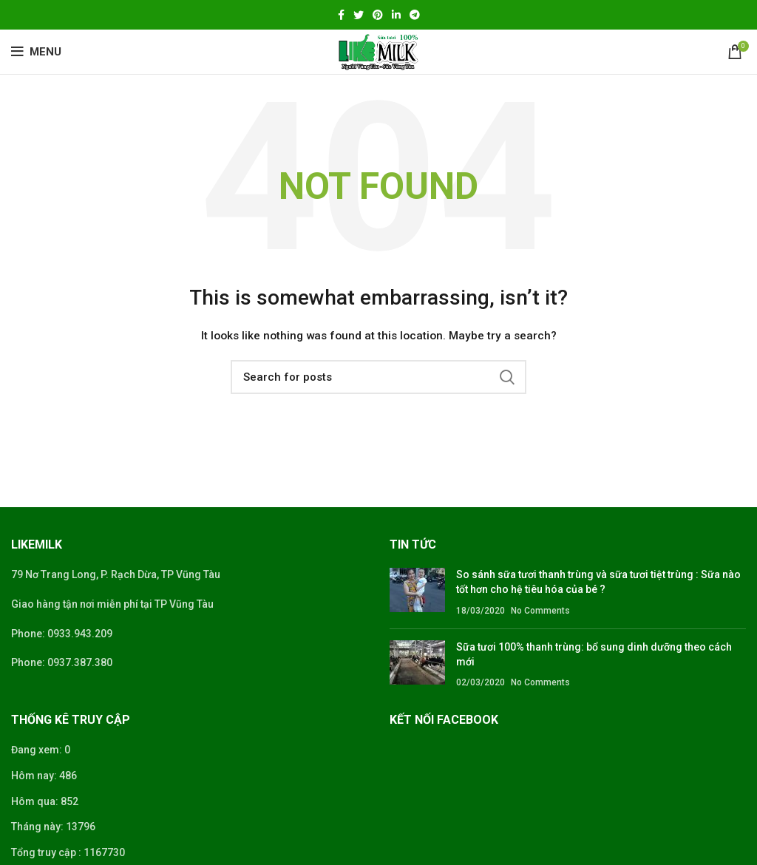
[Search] (378, 377)
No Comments (540, 611)
